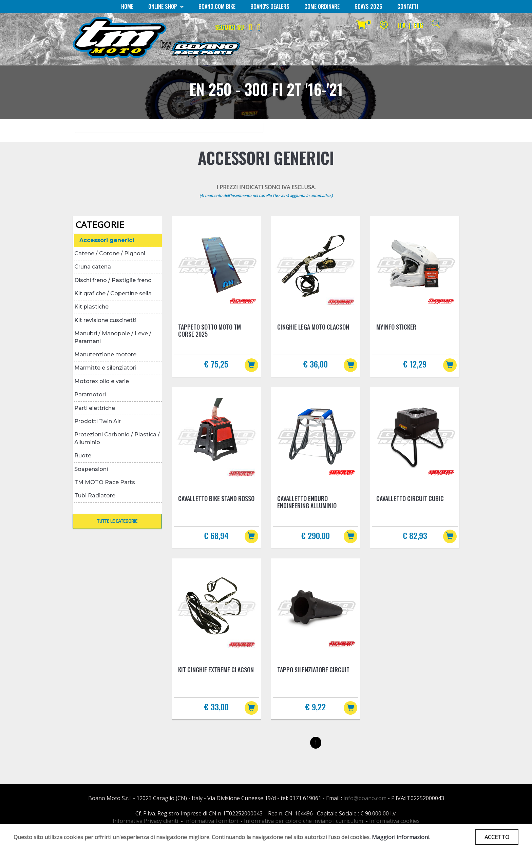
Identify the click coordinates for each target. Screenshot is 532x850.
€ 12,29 (414, 364)
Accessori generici (106, 240)
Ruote (82, 455)
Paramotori (90, 394)
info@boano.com (364, 798)
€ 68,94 (216, 535)
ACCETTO (496, 837)
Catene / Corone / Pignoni (109, 253)
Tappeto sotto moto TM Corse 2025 (209, 330)
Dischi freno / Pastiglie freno (113, 280)
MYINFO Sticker (396, 326)
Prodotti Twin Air (97, 421)
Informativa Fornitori (211, 821)
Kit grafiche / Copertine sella (113, 293)
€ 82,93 (415, 535)
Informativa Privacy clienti (145, 821)
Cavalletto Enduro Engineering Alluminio (307, 502)
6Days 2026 (368, 6)
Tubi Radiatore (94, 495)
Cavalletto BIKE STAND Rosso (216, 498)
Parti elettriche (94, 408)
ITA (402, 25)
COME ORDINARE (322, 6)
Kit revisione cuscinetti (105, 320)
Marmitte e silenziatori (105, 367)
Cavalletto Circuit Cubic (410, 498)
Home (127, 6)
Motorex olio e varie (101, 381)
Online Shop (166, 6)
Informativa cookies (394, 821)
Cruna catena (92, 266)
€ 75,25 (216, 364)
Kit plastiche (91, 306)
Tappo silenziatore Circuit (313, 669)
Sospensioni (91, 469)
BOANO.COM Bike (216, 6)
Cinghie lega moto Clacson (313, 326)
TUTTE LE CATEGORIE (117, 521)
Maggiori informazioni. (401, 837)
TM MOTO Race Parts (104, 482)
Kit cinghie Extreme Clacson (216, 669)
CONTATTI (407, 6)
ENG (418, 25)
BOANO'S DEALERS (269, 6)
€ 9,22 (315, 706)
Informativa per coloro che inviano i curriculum (303, 821)
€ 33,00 (216, 706)
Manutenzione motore (105, 354)
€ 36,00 (315, 364)
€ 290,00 (315, 535)
